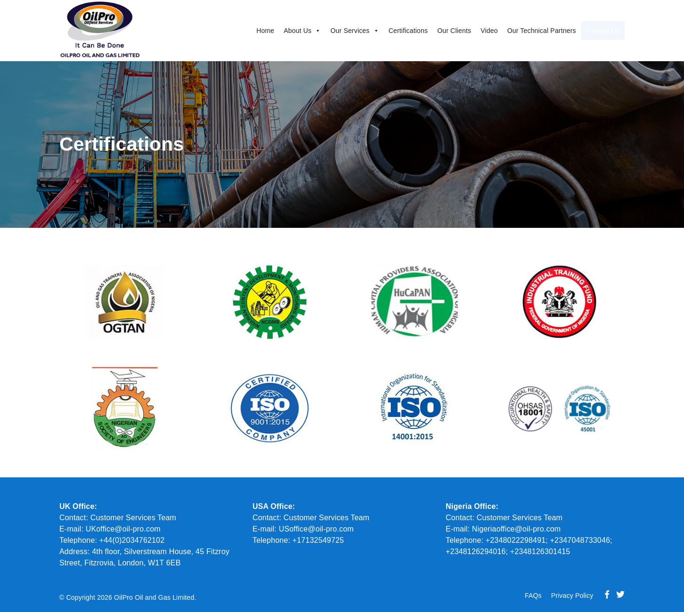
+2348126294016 (476, 552)
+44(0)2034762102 (132, 540)
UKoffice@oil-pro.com (123, 529)
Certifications (390, 30)
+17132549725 (317, 540)
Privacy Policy (572, 595)
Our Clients (436, 30)
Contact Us (598, 30)
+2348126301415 (540, 552)
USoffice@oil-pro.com (316, 529)
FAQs (533, 595)
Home (247, 30)
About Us (284, 30)
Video (471, 30)
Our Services (337, 30)
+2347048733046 (580, 540)
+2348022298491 (516, 540)
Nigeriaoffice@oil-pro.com (516, 529)
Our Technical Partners (523, 30)
